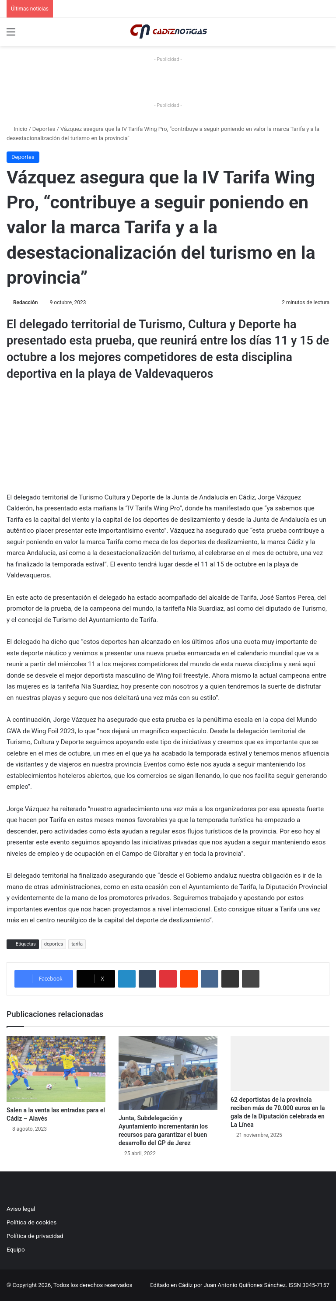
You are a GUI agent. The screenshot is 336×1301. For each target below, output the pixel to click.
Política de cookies (31, 1222)
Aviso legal (21, 1208)
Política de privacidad (35, 1235)
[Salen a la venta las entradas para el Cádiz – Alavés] (56, 1069)
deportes (53, 944)
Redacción (25, 302)
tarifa (77, 944)
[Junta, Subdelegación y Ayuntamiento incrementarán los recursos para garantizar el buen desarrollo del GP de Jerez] (168, 1073)
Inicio (17, 129)
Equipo (16, 1249)
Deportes (44, 129)
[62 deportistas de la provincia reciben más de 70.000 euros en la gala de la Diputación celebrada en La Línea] (280, 1063)
